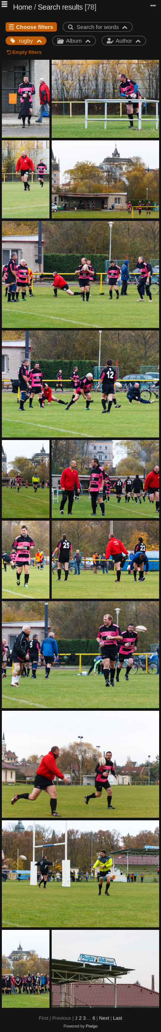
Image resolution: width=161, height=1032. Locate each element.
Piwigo (92, 1026)
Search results (60, 7)
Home (22, 7)
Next (104, 1018)
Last (117, 1018)
